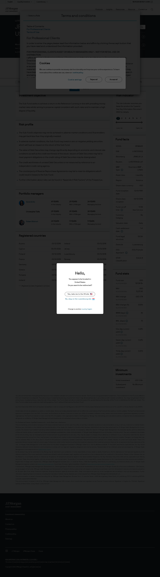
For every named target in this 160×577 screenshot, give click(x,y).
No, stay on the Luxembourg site (80, 299)
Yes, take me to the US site (80, 294)
